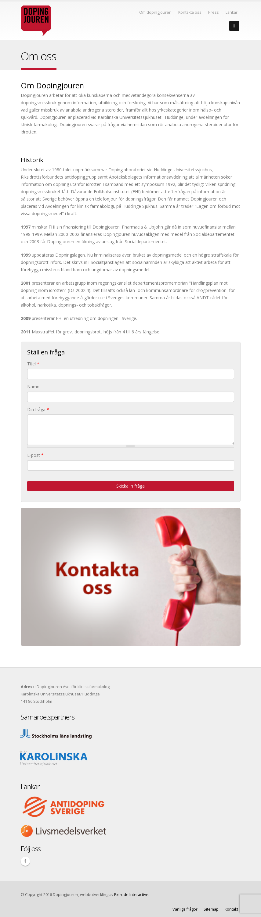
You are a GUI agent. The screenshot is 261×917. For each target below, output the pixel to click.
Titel (33, 364)
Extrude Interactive (131, 894)
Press (213, 12)
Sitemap (211, 909)
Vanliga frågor (185, 909)
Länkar (231, 12)
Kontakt (231, 909)
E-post (35, 455)
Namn (33, 386)
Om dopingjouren (155, 12)
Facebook (25, 861)
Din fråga (38, 409)
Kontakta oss (189, 12)
